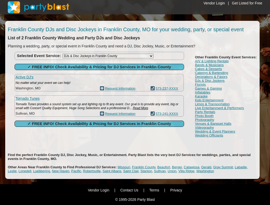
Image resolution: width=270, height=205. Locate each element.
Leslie (12, 171)
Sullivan (160, 171)
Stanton (146, 171)
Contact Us (129, 190)
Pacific (76, 171)
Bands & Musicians (209, 65)
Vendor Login (214, 3)
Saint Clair (131, 171)
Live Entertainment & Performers (219, 108)
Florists (200, 84)
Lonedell (24, 171)
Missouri (124, 167)
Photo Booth (204, 116)
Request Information (120, 88)
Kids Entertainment (209, 100)
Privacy (176, 190)
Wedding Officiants (209, 135)
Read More (140, 108)
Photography (204, 120)
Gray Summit (223, 167)
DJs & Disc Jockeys (210, 81)
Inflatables (202, 92)
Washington (205, 171)
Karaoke (201, 96)
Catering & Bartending (211, 73)
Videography (204, 127)
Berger (177, 167)
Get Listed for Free (247, 3)
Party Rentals (205, 112)
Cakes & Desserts (208, 69)
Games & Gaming (208, 88)
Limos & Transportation (212, 104)
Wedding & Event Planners (215, 131)
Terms (154, 190)
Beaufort (163, 167)
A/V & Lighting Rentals (212, 61)
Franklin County (144, 167)
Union (172, 171)
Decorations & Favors (211, 77)
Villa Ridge (186, 171)
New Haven (60, 171)
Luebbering (41, 171)
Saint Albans (112, 171)
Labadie (241, 167)
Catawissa (191, 167)
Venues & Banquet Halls (213, 124)
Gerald (206, 167)
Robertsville (92, 171)
